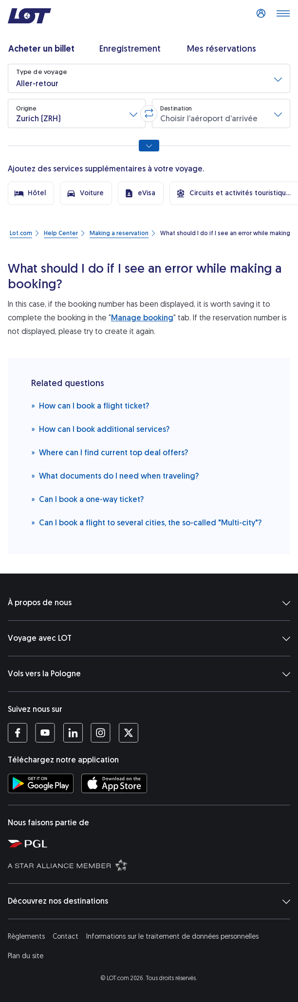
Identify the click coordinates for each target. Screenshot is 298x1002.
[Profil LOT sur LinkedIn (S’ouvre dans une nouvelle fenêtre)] (73, 732)
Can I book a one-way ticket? (87, 499)
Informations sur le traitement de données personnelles (172, 936)
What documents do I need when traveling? (115, 475)
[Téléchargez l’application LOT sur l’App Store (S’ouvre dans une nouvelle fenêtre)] (114, 783)
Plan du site (25, 956)
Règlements (26, 936)
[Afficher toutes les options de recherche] (149, 145)
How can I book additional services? (100, 429)
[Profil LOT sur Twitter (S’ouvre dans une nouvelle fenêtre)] (128, 732)
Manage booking (142, 317)
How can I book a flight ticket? (90, 405)
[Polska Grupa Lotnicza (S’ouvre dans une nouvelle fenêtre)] (151, 843)
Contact (65, 936)
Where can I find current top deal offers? (109, 452)
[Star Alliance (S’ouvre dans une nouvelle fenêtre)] (151, 865)
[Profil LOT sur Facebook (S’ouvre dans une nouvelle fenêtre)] (17, 732)
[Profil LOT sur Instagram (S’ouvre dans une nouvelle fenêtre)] (101, 732)
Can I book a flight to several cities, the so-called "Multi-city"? (146, 522)
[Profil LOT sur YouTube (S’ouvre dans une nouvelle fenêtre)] (45, 732)
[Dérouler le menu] (283, 16)
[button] (149, 78)
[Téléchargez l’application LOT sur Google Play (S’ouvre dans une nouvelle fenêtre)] (41, 783)
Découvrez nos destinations (149, 901)
